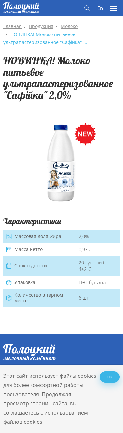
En (100, 8)
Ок (109, 377)
